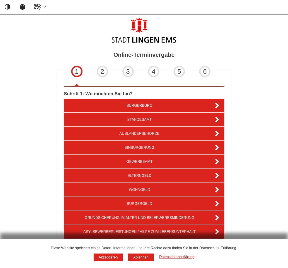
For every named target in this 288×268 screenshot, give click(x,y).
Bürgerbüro (139, 105)
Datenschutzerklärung (176, 257)
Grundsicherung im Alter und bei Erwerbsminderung (139, 218)
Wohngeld (139, 190)
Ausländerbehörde (139, 133)
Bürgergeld (139, 204)
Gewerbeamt (139, 162)
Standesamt (139, 119)
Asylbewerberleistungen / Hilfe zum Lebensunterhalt (139, 232)
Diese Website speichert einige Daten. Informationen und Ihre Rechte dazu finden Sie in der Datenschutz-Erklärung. (144, 248)
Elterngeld (140, 176)
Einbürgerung (139, 147)
